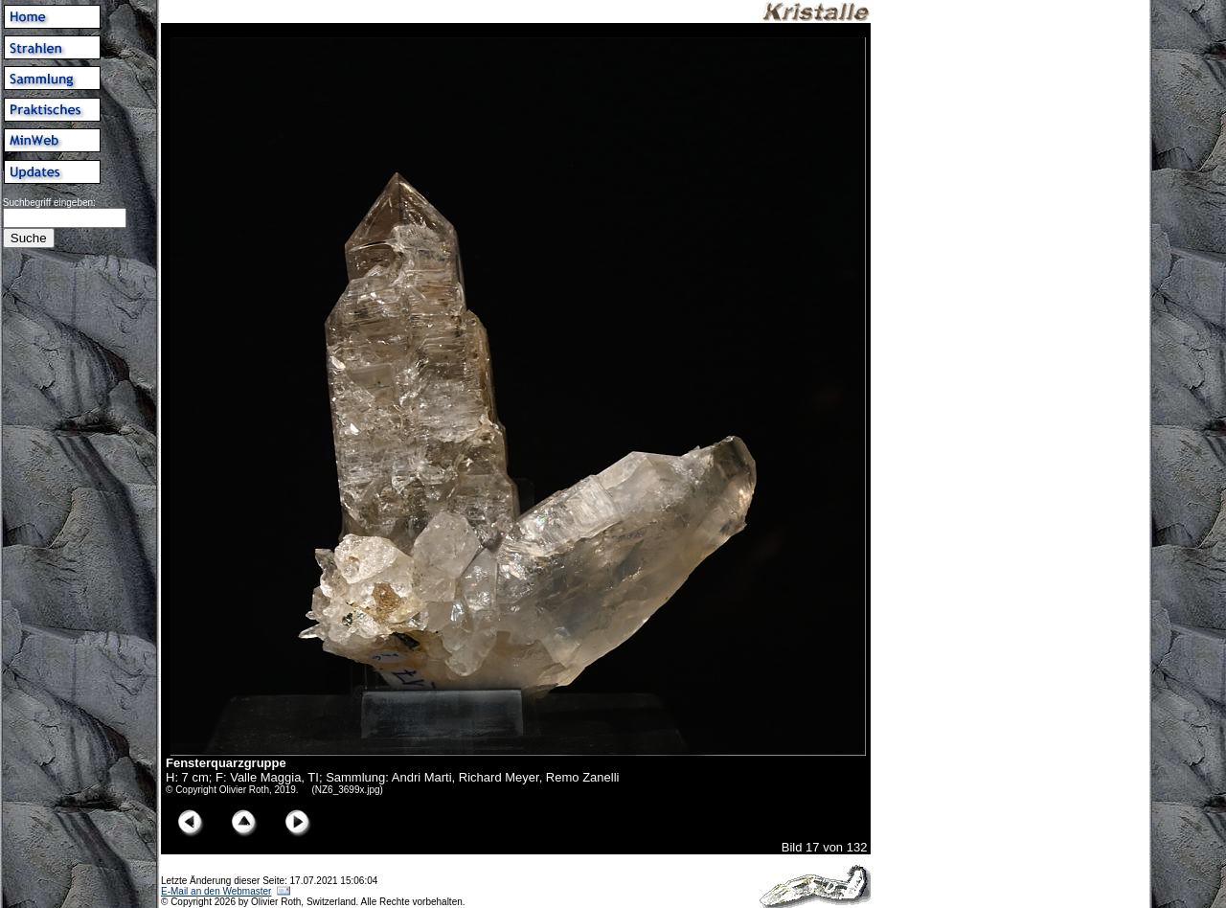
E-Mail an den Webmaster (216, 891)
